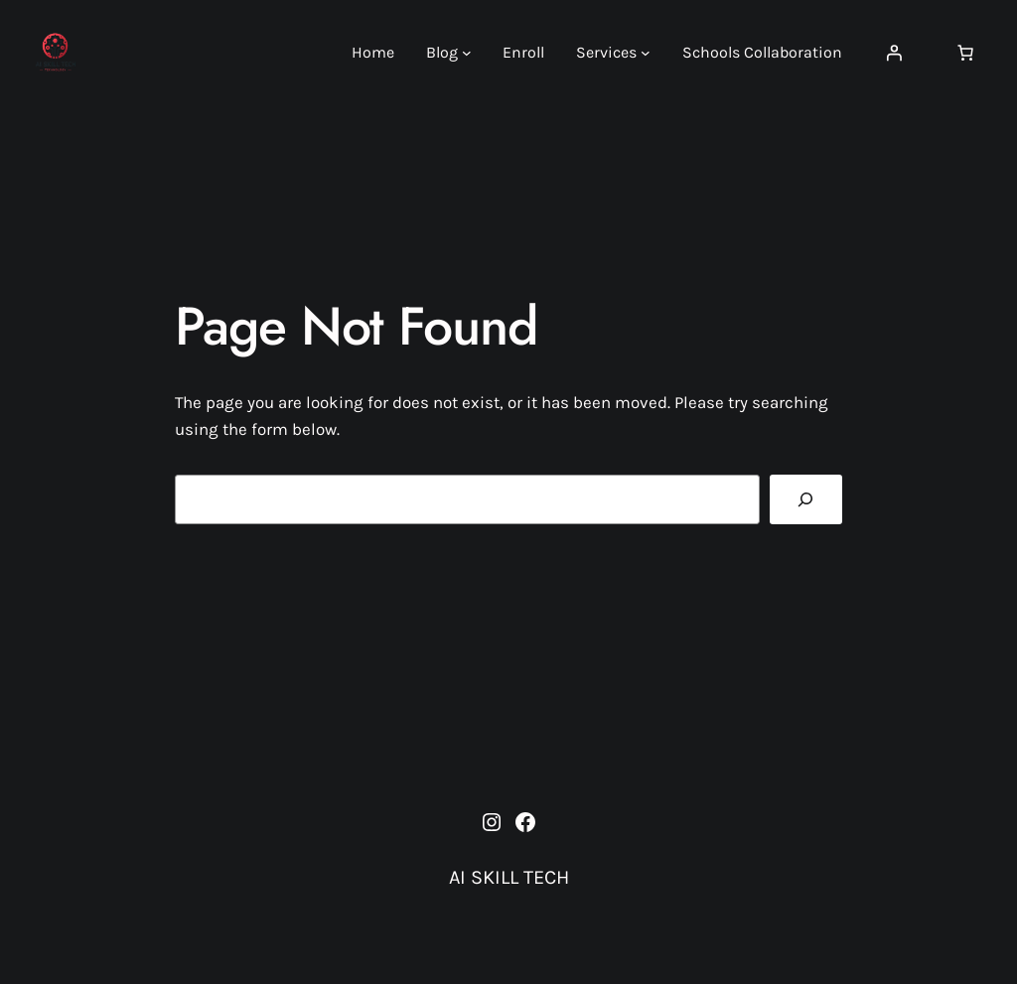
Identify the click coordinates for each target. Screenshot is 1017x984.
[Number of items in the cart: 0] (965, 52)
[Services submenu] (646, 53)
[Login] (894, 52)
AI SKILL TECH (509, 877)
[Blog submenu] (467, 53)
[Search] (806, 500)
